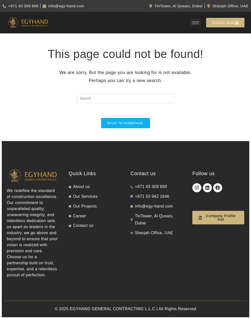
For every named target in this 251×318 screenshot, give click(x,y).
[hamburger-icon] (195, 22)
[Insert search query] (125, 98)
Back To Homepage (125, 124)
